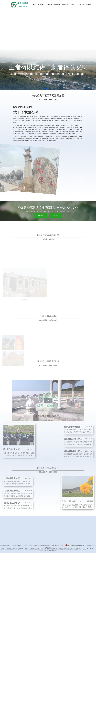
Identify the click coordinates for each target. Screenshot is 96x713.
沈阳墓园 (53, 548)
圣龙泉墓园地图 (88, 545)
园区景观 (65, 4)
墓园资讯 (73, 4)
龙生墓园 (80, 548)
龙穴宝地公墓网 (39, 548)
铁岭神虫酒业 (66, 548)
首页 (34, 4)
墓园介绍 (41, 4)
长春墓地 (30, 548)
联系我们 (89, 4)
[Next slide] (93, 70)
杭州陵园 (59, 548)
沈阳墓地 (47, 548)
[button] (46, 88)
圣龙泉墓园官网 (18, 550)
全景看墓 (57, 4)
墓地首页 (42, 530)
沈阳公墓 (74, 548)
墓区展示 (49, 4)
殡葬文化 (81, 4)
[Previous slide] (2, 70)
